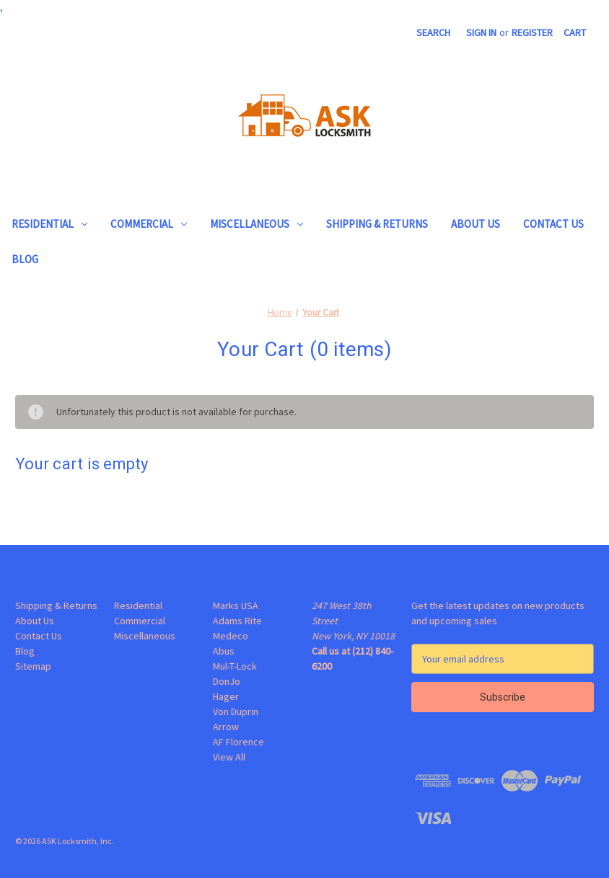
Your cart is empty (82, 464)
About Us (475, 224)
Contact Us (553, 224)
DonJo (226, 681)
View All (229, 756)
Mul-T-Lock (235, 666)
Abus (224, 650)
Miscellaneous (256, 224)
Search (433, 32)
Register (532, 32)
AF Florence (238, 741)
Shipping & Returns (377, 224)
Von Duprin (235, 711)
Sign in (481, 32)
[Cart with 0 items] (575, 32)
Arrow (226, 726)
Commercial (148, 224)
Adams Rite (237, 620)
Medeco (230, 635)
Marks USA (235, 605)
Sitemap (33, 666)
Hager (226, 696)
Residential (49, 224)
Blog (25, 259)
